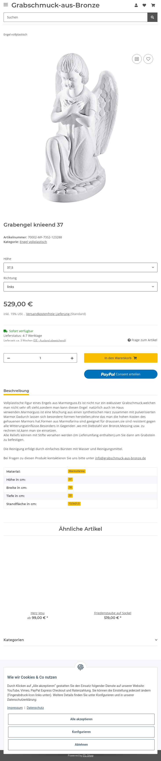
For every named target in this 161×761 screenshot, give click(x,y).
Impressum (15, 708)
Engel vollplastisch (33, 242)
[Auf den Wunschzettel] (148, 59)
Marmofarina (76, 471)
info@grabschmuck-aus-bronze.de (120, 458)
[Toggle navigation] (6, 2)
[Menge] (40, 357)
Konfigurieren (81, 732)
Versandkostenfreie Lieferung (48, 314)
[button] (136, 5)
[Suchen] (76, 17)
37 (70, 479)
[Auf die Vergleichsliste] (137, 59)
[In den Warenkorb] (7, 48)
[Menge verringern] (8, 357)
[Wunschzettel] (144, 5)
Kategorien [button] (14, 640)
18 (70, 487)
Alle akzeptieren (81, 719)
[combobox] (80, 267)
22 (70, 495)
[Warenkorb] (153, 5)
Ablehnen (81, 744)
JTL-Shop (88, 755)
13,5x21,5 (74, 503)
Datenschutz (35, 708)
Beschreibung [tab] (16, 391)
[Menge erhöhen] (72, 357)
